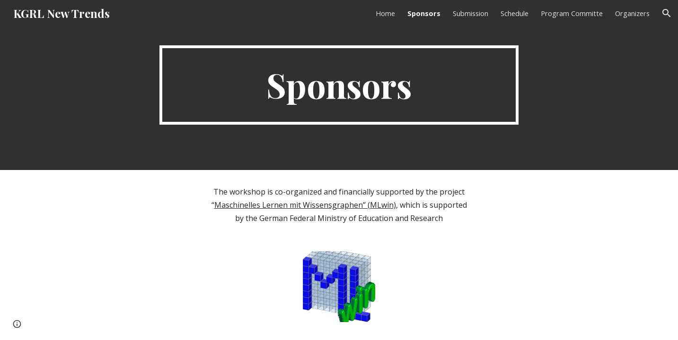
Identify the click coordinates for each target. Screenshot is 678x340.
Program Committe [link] (572, 13)
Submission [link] (470, 13)
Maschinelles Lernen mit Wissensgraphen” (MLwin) (305, 205)
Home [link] (385, 13)
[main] (339, 85)
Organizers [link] (632, 13)
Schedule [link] (514, 13)
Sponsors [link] (423, 13)
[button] (666, 13)
